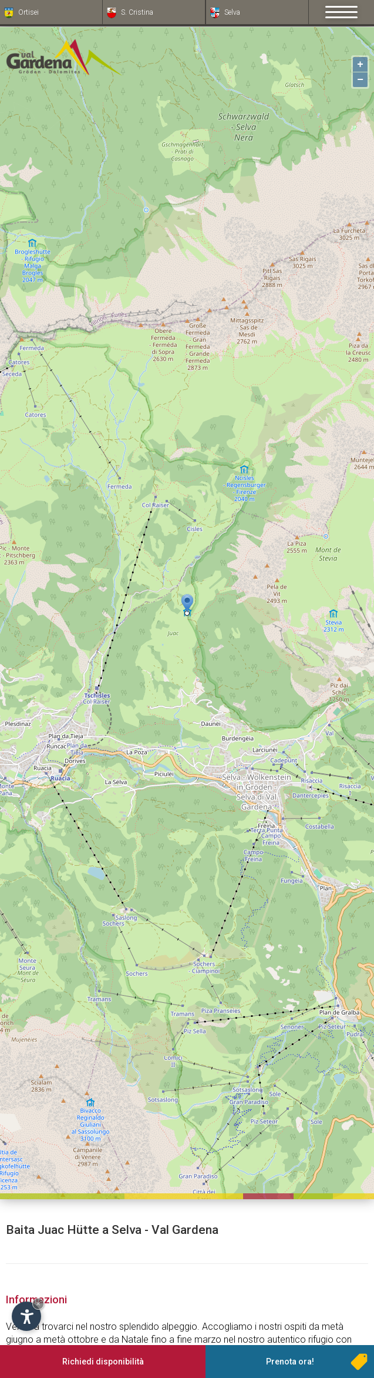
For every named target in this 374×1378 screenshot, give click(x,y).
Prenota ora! (290, 1361)
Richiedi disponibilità (103, 1361)
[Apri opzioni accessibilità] (26, 1316)
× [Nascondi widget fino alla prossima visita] (38, 1303)
